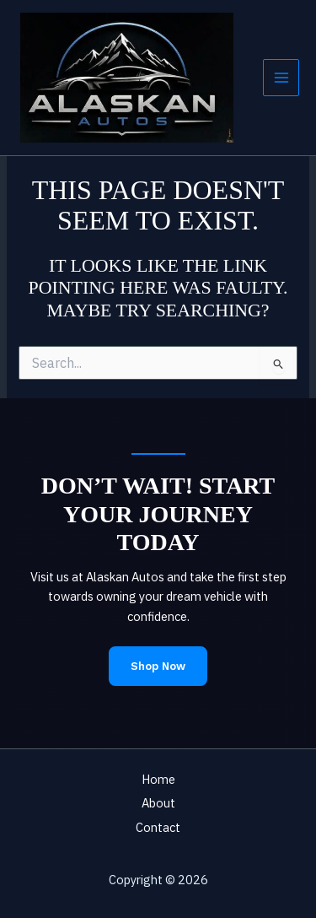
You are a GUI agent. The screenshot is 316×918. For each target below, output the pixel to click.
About (158, 803)
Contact (158, 827)
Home (158, 779)
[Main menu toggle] (281, 77)
